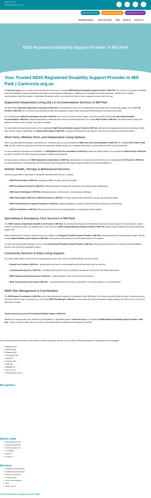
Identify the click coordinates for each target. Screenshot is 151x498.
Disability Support (85, 20)
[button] (86, 20)
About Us (127, 20)
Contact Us (139, 20)
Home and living (104, 20)
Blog (118, 20)
